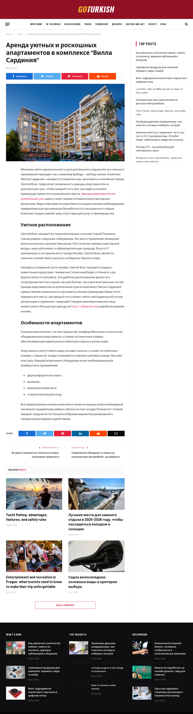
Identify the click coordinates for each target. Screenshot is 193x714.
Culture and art (135, 24)
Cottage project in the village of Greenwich (107, 669)
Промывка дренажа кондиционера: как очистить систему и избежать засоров (103, 648)
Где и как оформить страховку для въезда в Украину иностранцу (169, 692)
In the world (53, 24)
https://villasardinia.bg (85, 306)
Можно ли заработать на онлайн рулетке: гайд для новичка (170, 671)
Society (152, 24)
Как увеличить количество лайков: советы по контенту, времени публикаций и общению (160, 56)
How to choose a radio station (103, 686)
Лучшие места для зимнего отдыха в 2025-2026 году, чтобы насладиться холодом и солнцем (95, 521)
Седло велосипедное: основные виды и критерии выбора (92, 581)
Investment (36, 24)
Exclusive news (72, 24)
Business (117, 24)
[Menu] (7, 24)
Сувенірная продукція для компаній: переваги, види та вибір (44, 671)
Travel (87, 24)
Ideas (163, 24)
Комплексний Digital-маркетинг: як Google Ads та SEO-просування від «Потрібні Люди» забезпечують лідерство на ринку (160, 136)
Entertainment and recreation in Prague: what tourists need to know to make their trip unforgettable (34, 581)
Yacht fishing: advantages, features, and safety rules (26, 516)
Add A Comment (65, 604)
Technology (101, 24)
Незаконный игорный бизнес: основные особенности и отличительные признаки (170, 648)
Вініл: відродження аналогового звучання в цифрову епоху (42, 692)
